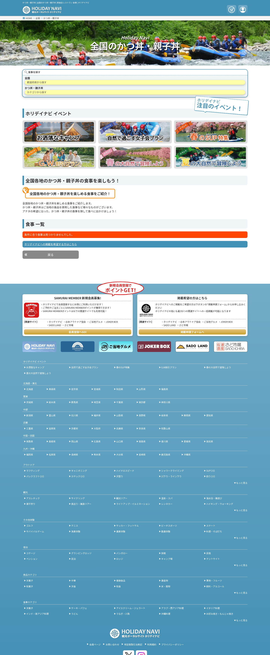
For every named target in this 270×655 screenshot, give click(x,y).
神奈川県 (165, 402)
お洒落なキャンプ (35, 367)
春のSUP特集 (123, 367)
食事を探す (34, 72)
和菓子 (29, 586)
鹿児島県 (165, 454)
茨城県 (29, 402)
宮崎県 (142, 454)
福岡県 (29, 454)
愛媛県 (187, 441)
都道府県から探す (36, 82)
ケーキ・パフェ (79, 608)
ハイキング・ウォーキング (219, 503)
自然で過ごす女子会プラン (84, 367)
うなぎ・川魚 (123, 613)
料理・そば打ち (214, 531)
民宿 (208, 553)
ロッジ (119, 558)
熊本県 (97, 454)
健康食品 (120, 580)
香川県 (164, 441)
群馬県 (74, 402)
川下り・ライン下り (171, 476)
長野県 (142, 415)
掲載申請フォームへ (192, 332)
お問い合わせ (112, 644)
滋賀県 (52, 428)
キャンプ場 (166, 558)
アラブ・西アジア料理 (172, 608)
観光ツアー (121, 498)
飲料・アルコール (215, 586)
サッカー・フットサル (127, 525)
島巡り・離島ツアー (81, 503)
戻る (51, 254)
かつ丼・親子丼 (51, 18)
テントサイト (213, 558)
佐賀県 (52, 454)
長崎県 (74, 454)
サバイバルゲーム (35, 531)
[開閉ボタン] (240, 483)
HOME (29, 18)
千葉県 (119, 402)
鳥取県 (29, 441)
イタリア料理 (213, 608)
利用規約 (151, 644)
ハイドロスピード (125, 470)
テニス (74, 525)
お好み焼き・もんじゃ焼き (219, 613)
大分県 (119, 454)
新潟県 (29, 415)
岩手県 (74, 389)
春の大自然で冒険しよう (218, 367)
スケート (210, 525)
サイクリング (78, 498)
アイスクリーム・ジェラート (130, 608)
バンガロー (122, 553)
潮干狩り (30, 503)
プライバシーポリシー (172, 644)
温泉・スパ (166, 498)
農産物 (164, 580)
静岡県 (187, 415)
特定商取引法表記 (133, 644)
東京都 (142, 402)
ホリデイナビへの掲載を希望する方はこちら (50, 244)
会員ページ (95, 644)
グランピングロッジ (81, 553)
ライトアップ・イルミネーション (133, 503)
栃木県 (52, 402)
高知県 (209, 441)
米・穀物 (165, 586)
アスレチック (33, 498)
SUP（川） (210, 470)
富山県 (52, 415)
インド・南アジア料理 (37, 613)
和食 (118, 586)
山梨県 (119, 415)
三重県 (29, 428)
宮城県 (97, 389)
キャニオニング (79, 470)
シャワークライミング (172, 470)
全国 (37, 18)
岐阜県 (164, 415)
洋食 (73, 586)
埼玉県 (97, 402)
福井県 (97, 415)
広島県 (97, 441)
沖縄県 (187, 454)
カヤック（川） (78, 476)
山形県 (142, 389)
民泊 (73, 558)
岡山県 (74, 441)
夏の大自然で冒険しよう (38, 373)
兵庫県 (119, 428)
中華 (73, 580)
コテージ (30, 553)
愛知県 (209, 415)
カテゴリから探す (36, 92)
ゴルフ (29, 525)
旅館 (163, 553)
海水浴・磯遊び (214, 498)
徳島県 (142, 441)
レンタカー (166, 503)
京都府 (74, 428)
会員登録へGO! (78, 332)
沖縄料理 (165, 613)
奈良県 (142, 428)
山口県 (119, 441)
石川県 (74, 415)
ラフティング (33, 470)
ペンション (32, 558)
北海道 (29, 389)
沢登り (119, 476)
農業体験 (120, 531)
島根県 (52, 441)
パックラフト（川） (35, 476)
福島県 (164, 389)
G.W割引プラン (169, 367)
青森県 (52, 389)
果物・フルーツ (214, 580)
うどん (74, 613)
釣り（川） (210, 476)
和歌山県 (165, 428)
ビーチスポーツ (169, 525)
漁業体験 (75, 531)
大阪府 (97, 428)
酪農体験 (165, 531)
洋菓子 (29, 580)
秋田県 (119, 389)
